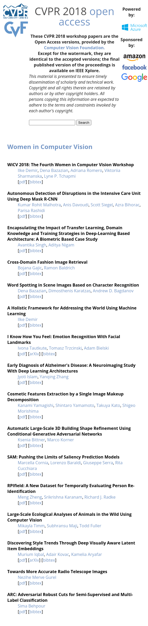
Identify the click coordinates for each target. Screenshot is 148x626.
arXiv (34, 354)
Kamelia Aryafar (86, 554)
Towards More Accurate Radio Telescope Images (57, 571)
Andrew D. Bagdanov (113, 291)
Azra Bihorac (127, 205)
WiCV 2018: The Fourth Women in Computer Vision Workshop (70, 165)
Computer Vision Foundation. (74, 48)
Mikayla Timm (31, 526)
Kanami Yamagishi (35, 405)
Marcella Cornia (33, 463)
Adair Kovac (57, 554)
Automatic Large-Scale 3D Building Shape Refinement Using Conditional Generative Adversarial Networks (69, 431)
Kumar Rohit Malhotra (39, 205)
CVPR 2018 (60, 11)
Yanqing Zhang (54, 377)
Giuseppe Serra (98, 463)
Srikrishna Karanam (63, 497)
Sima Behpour (31, 606)
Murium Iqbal (31, 554)
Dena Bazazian (54, 170)
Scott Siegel (102, 205)
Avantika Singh (32, 245)
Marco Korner (60, 440)
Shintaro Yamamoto (74, 405)
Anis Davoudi (75, 205)
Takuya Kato (108, 405)
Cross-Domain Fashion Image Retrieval (47, 262)
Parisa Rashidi (31, 210)
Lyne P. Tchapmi (60, 176)
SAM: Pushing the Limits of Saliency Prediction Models (63, 457)
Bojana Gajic (30, 268)
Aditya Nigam (61, 245)
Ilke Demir (28, 170)
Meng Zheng (30, 497)
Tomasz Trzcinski (65, 348)
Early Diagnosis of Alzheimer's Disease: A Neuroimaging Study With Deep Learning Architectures (71, 368)
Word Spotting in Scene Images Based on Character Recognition (73, 285)
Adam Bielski (96, 348)
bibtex (35, 182)
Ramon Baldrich (59, 268)
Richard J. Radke (99, 497)
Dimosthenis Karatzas (70, 291)
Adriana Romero (86, 170)
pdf (22, 182)
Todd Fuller (90, 526)
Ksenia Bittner (31, 440)
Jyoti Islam (28, 377)
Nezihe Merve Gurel (37, 577)
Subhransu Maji (62, 526)
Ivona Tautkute (32, 348)
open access (86, 16)
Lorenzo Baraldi (65, 463)
